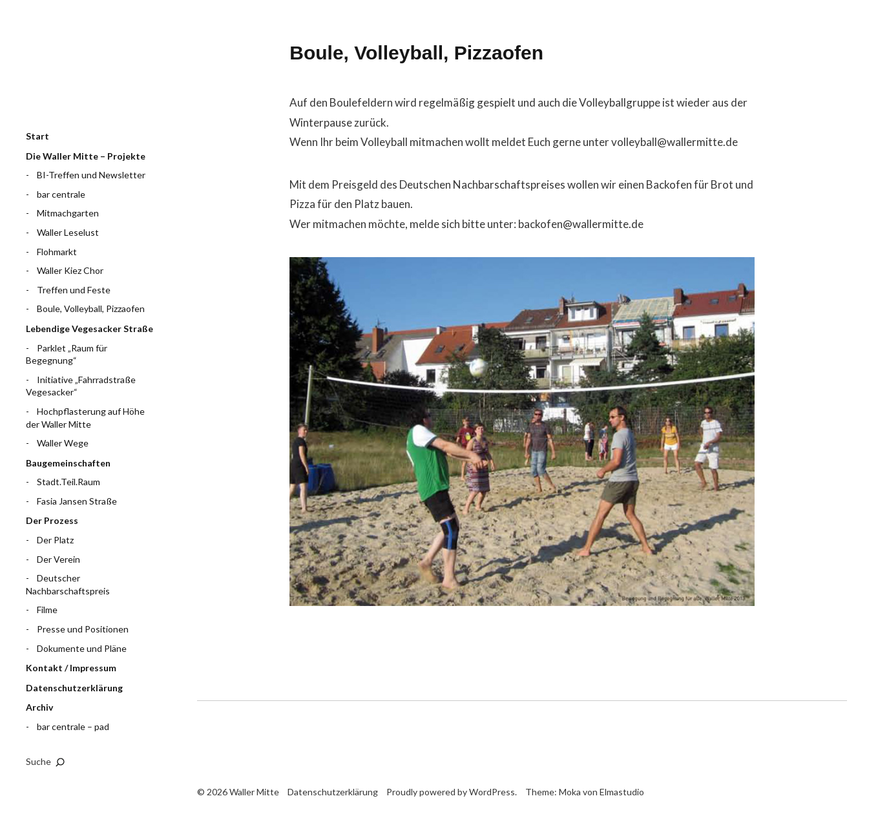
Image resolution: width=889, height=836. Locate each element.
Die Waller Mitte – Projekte (85, 156)
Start (37, 136)
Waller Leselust (68, 232)
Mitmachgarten (68, 212)
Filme (47, 609)
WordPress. (493, 791)
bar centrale (61, 194)
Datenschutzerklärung (74, 687)
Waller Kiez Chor (70, 270)
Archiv (39, 707)
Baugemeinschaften (68, 462)
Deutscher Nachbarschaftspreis (68, 584)
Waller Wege (63, 442)
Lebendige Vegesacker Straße (89, 328)
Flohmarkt (57, 251)
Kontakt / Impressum (71, 667)
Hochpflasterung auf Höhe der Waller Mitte (85, 418)
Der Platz (55, 539)
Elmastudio (622, 791)
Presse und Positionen (83, 628)
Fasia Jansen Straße (77, 501)
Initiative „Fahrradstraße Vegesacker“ (81, 386)
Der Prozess (52, 520)
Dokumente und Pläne (82, 648)
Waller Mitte (90, 74)
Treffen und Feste (73, 289)
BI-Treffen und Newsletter (91, 174)
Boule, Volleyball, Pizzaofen (91, 308)
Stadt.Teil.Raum (68, 481)
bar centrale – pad (73, 726)
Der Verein (58, 559)
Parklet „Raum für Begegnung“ (66, 354)
